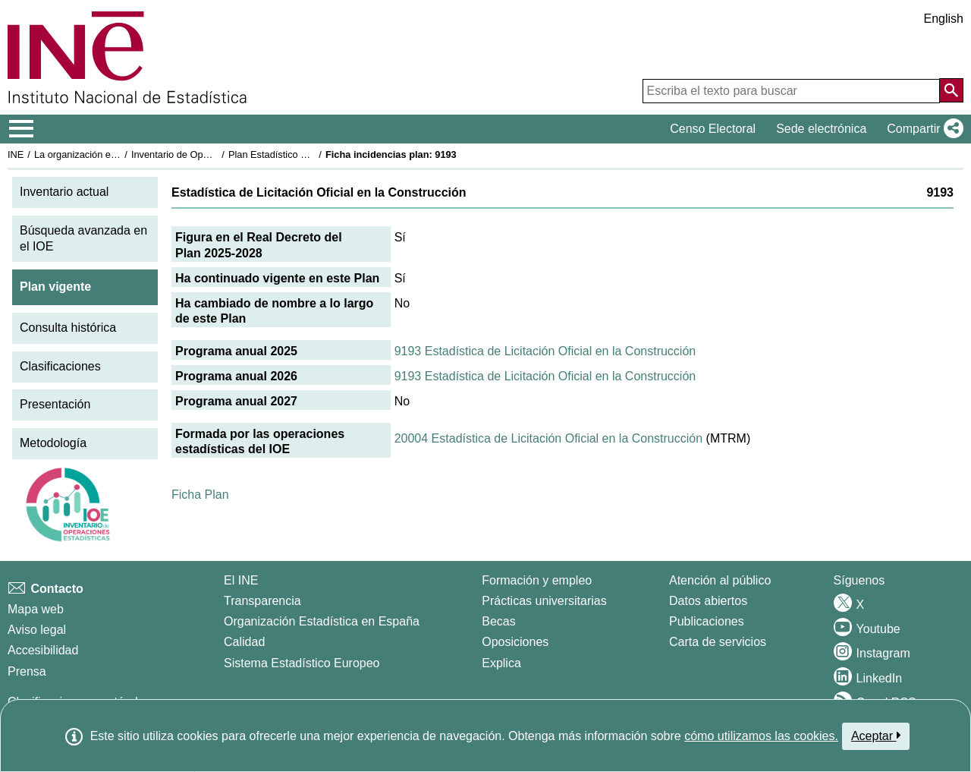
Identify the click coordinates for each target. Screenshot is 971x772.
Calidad (244, 641)
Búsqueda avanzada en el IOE (83, 238)
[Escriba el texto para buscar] (791, 91)
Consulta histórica (68, 327)
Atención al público (720, 580)
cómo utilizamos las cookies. (761, 735)
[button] (922, 129)
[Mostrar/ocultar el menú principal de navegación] (22, 129)
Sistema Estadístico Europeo (301, 663)
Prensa (27, 671)
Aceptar (875, 735)
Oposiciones (515, 641)
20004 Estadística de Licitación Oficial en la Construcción (548, 438)
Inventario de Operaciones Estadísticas (215, 154)
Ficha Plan (200, 494)
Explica (501, 663)
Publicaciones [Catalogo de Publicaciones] (706, 621)
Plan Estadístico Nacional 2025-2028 (308, 154)
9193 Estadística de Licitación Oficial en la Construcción (545, 351)
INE (16, 154)
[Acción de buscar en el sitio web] (951, 90)
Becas (498, 621)
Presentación (55, 404)
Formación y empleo (537, 580)
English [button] (943, 18)
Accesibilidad (43, 650)
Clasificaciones (60, 366)
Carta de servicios (717, 641)
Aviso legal (37, 629)
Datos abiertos (708, 600)
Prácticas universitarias (544, 600)
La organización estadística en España (117, 154)
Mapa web (36, 609)
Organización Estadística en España (322, 621)
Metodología (53, 442)
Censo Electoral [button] (713, 128)
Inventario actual (64, 191)
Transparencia (262, 600)
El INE (241, 580)
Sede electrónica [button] (821, 128)
